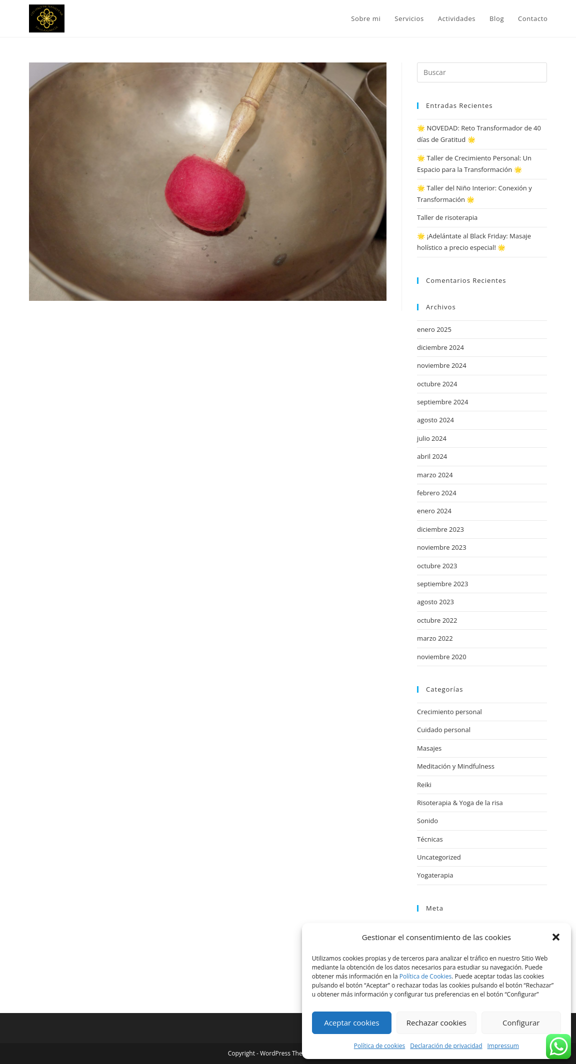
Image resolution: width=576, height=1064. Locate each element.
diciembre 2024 (440, 347)
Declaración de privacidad (446, 1046)
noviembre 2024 (441, 365)
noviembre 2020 (441, 656)
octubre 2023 (437, 565)
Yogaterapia (435, 875)
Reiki (424, 784)
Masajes (429, 748)
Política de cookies (380, 1046)
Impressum (503, 1046)
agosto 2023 (435, 601)
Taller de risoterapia (447, 217)
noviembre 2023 (441, 547)
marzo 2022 (435, 638)
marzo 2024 (435, 474)
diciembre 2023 (440, 529)
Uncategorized (439, 857)
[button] (556, 937)
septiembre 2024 (442, 401)
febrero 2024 (436, 492)
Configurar (521, 1023)
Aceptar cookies (351, 1023)
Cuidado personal (443, 729)
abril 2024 (432, 456)
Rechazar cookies (436, 1023)
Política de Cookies (426, 976)
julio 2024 (431, 438)
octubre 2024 (437, 383)
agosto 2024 (435, 419)
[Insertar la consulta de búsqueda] (482, 72)
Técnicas (430, 839)
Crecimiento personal (449, 711)
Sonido (427, 820)
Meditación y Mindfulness (455, 766)
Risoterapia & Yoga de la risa (460, 802)
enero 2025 (434, 329)
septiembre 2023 (442, 583)
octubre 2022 (437, 620)
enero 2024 (434, 510)
